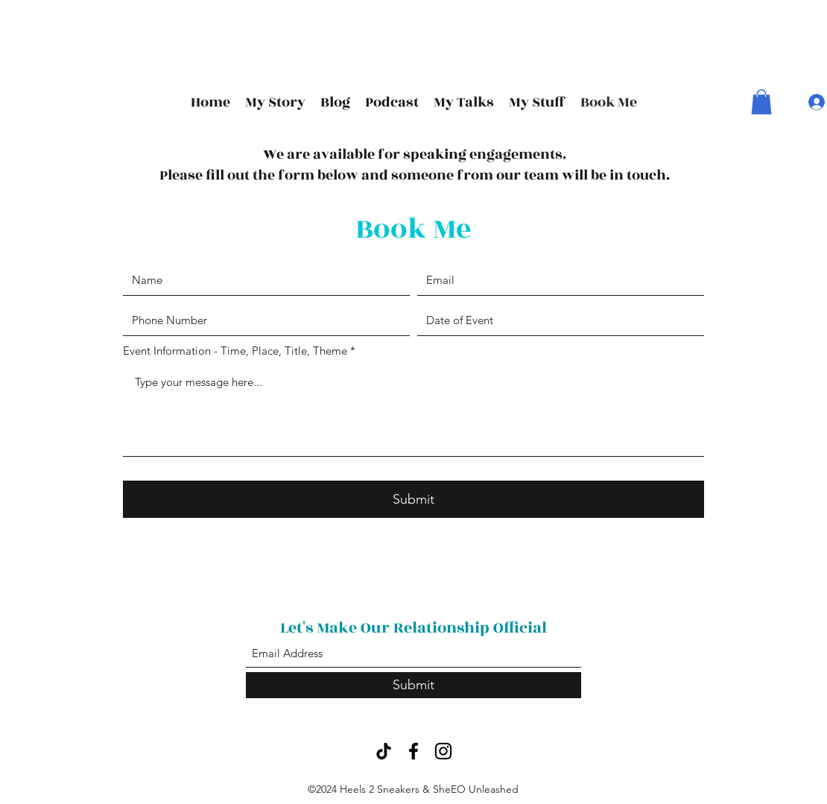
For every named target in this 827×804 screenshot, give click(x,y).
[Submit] (413, 499)
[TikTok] (384, 751)
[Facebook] (413, 751)
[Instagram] (443, 751)
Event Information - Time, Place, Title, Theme (235, 350)
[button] (761, 101)
